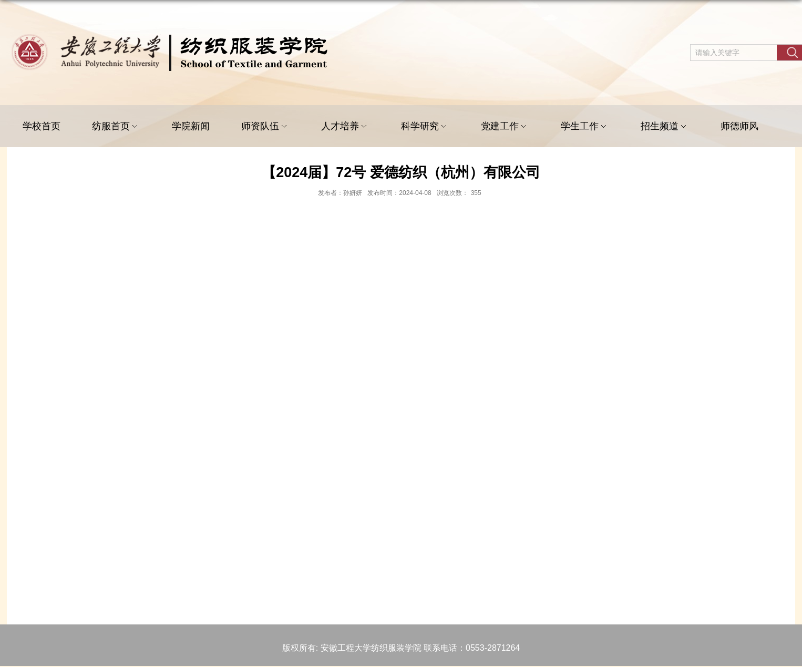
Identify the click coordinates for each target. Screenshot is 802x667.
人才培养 (345, 126)
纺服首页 (116, 126)
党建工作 (505, 126)
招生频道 (665, 126)
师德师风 (739, 126)
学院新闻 (191, 126)
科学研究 (425, 126)
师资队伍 (265, 126)
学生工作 (585, 126)
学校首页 (41, 126)
